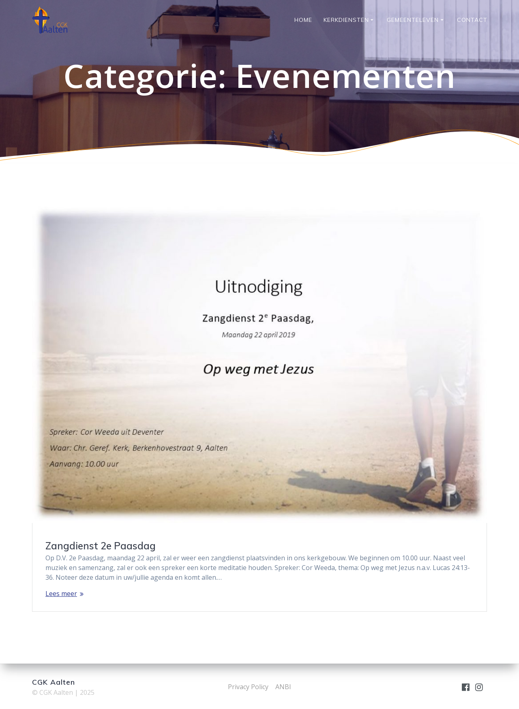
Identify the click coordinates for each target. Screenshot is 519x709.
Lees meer (61, 593)
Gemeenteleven (413, 19)
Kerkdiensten (346, 19)
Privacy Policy (248, 686)
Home (303, 19)
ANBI (283, 686)
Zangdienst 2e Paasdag (100, 546)
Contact (472, 19)
